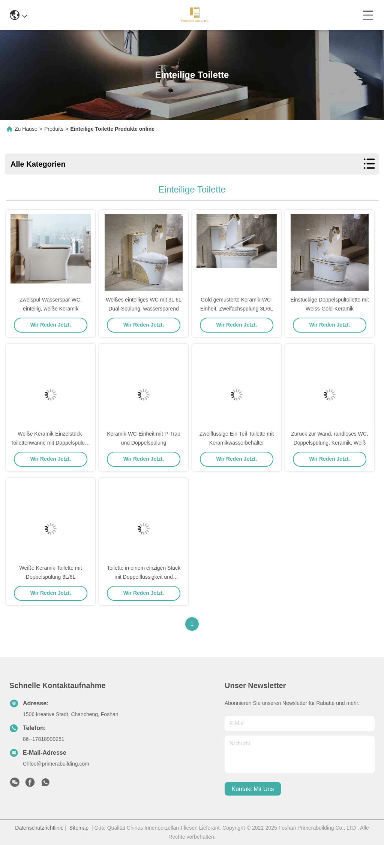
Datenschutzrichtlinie (39, 828)
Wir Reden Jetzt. (50, 325)
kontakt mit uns (253, 789)
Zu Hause (26, 129)
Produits (53, 129)
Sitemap (78, 828)
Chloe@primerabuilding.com (56, 764)
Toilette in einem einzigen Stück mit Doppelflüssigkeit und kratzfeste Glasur (143, 577)
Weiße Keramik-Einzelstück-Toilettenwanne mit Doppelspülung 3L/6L (50, 443)
